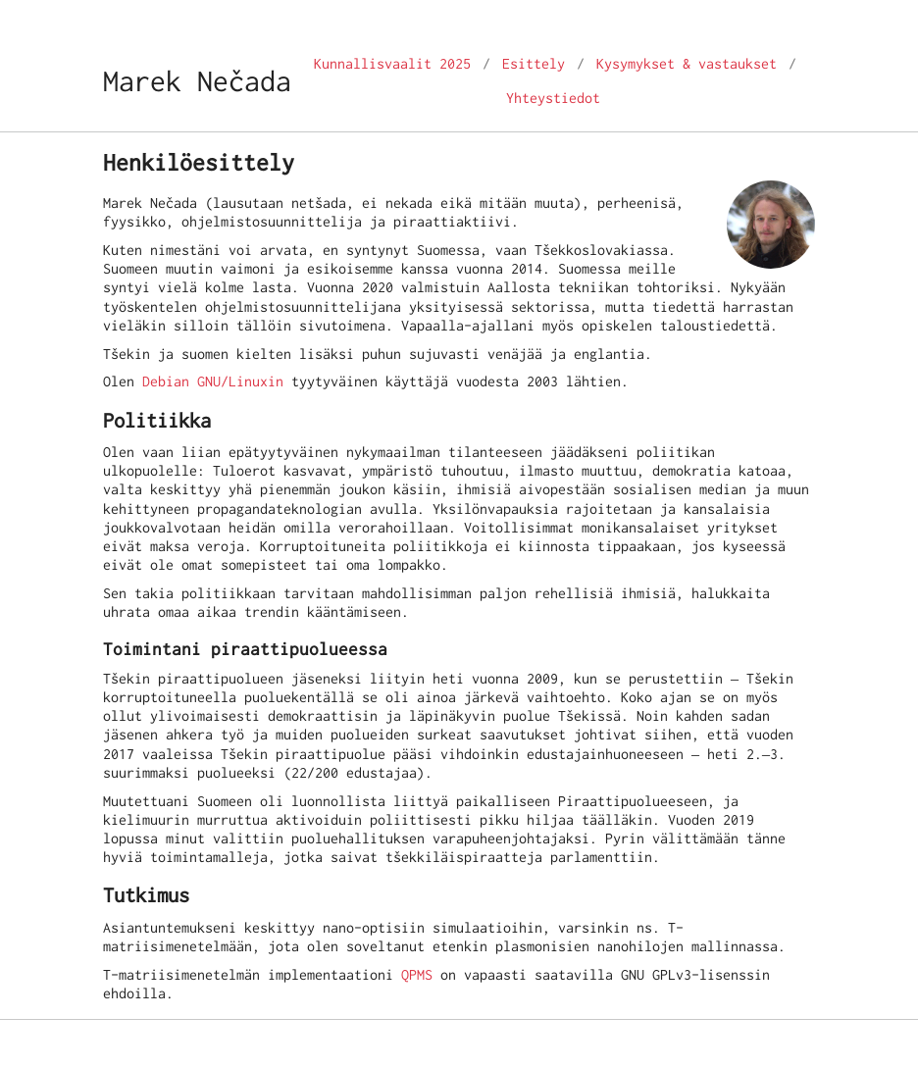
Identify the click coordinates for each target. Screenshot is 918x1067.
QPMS (417, 975)
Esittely (533, 64)
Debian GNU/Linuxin (212, 381)
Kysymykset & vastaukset (686, 64)
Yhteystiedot (553, 98)
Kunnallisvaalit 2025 (392, 64)
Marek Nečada (197, 81)
